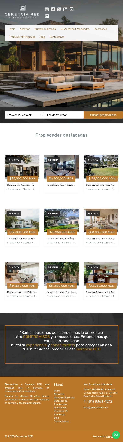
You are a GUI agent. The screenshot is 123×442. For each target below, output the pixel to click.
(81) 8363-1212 (100, 401)
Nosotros (25, 29)
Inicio (12, 29)
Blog (42, 36)
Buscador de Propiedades (74, 29)
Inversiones (100, 29)
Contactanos (57, 36)
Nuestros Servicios (45, 29)
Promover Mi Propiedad (22, 36)
